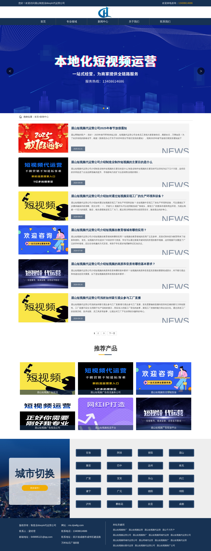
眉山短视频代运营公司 (180, 535)
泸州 (88, 504)
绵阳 (181, 491)
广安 (88, 478)
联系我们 (165, 21)
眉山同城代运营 (146, 540)
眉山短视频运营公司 (122, 535)
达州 (150, 465)
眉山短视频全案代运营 (123, 545)
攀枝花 (119, 504)
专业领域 (72, 21)
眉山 (181, 452)
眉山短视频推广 (120, 530)
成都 (181, 504)
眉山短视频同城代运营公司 (125, 540)
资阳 (150, 452)
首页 (43, 21)
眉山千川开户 (168, 530)
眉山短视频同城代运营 (159, 535)
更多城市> (34, 488)
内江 (181, 478)
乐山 (150, 478)
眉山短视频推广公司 (166, 545)
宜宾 (119, 478)
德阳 (150, 491)
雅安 (88, 465)
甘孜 (88, 452)
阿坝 (119, 452)
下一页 (112, 333)
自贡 (150, 504)
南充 (181, 465)
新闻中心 (103, 21)
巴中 (119, 465)
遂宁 (88, 491)
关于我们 (134, 21)
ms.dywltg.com (76, 525)
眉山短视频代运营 (152, 530)
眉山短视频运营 (136, 530)
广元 (119, 491)
